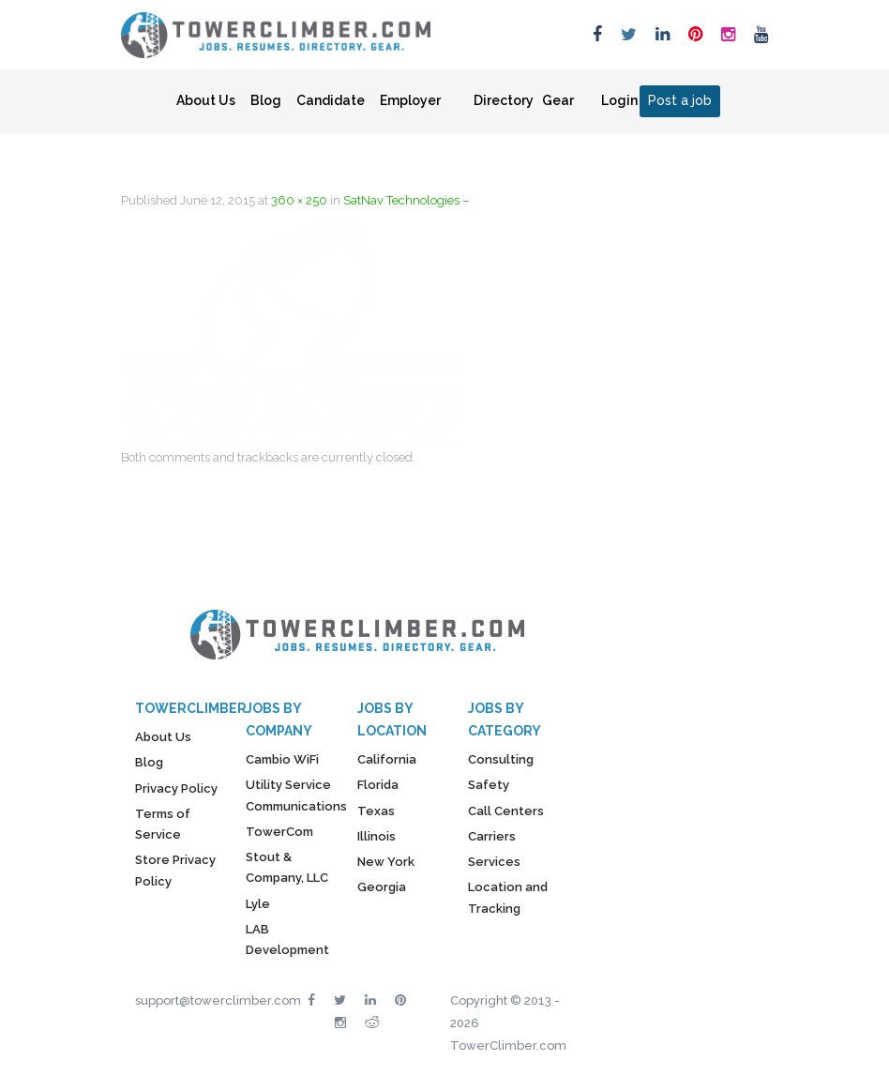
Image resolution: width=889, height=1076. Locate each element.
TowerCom (279, 832)
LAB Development (287, 939)
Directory (504, 100)
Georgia (381, 887)
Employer (410, 100)
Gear (558, 100)
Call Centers (506, 811)
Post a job (680, 100)
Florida (378, 785)
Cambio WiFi (282, 759)
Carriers (492, 836)
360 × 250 (299, 200)
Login (619, 100)
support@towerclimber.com (218, 1000)
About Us (205, 100)
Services (494, 862)
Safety (488, 785)
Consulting (501, 759)
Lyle (258, 904)
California (386, 759)
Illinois (376, 836)
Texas (376, 811)
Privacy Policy (176, 788)
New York (385, 862)
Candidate (330, 100)
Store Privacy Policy (175, 870)
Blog (265, 100)
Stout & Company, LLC (287, 867)
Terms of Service (162, 824)
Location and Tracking (508, 897)
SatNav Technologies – (406, 200)
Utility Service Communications (296, 795)
